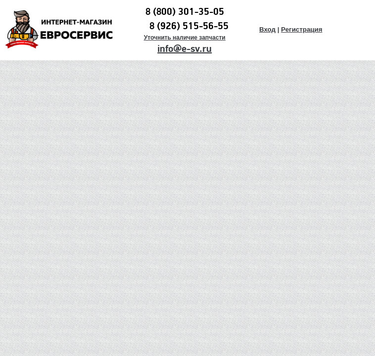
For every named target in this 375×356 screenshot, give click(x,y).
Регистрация (301, 29)
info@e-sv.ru (184, 49)
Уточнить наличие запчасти (185, 37)
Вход (267, 29)
